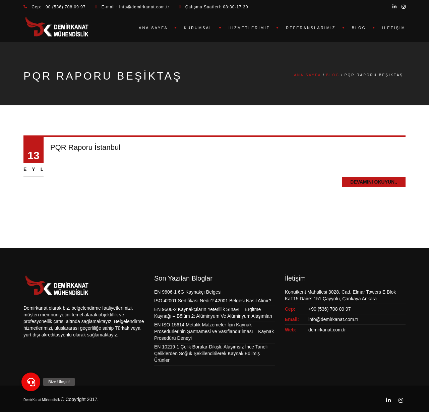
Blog (359, 28)
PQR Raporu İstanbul (85, 147)
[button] (30, 382)
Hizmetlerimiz (249, 28)
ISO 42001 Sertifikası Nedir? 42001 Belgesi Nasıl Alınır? (212, 300)
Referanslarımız (310, 28)
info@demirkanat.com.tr (333, 319)
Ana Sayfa (153, 28)
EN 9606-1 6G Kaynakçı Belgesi (188, 292)
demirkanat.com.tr (327, 329)
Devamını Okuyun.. (373, 182)
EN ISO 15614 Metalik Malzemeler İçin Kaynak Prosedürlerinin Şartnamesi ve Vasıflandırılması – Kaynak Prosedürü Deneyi (214, 331)
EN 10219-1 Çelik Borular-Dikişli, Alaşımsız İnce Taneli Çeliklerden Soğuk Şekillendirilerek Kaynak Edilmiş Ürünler (210, 353)
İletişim (394, 28)
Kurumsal (198, 28)
